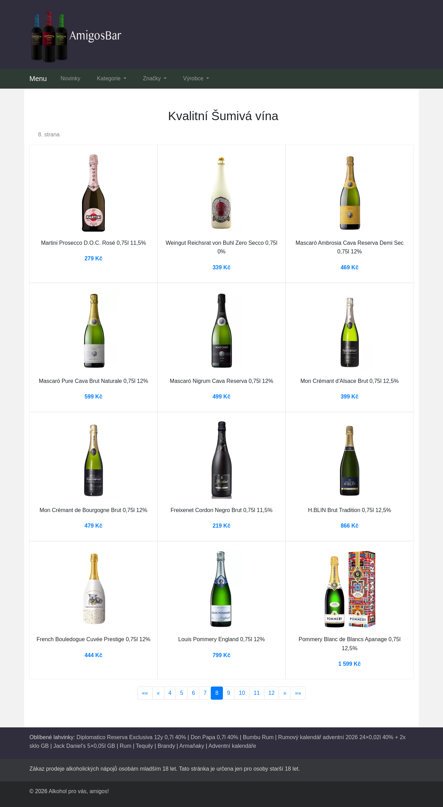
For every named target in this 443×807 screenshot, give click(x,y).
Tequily (144, 746)
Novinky (70, 78)
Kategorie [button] (109, 78)
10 (242, 693)
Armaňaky (191, 746)
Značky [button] (152, 78)
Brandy (166, 746)
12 (272, 693)
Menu (38, 78)
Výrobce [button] (194, 78)
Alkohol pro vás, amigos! (78, 791)
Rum (126, 746)
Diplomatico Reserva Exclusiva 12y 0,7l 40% (131, 737)
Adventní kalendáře (232, 746)
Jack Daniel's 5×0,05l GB (84, 746)
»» (298, 693)
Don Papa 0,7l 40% (214, 737)
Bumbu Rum (258, 737)
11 (257, 693)
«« (145, 693)
